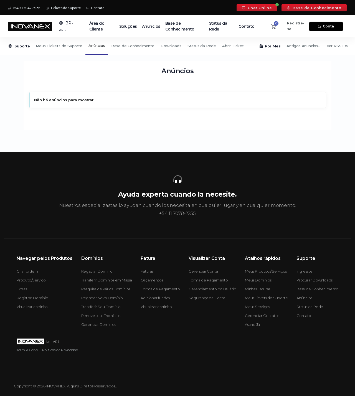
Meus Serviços (257, 306)
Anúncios (151, 26)
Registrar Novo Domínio (102, 298)
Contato (95, 8)
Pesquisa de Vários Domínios (105, 289)
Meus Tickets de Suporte (59, 46)
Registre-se (295, 26)
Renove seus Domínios (100, 315)
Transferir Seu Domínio (101, 306)
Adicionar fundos (155, 298)
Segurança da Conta (207, 298)
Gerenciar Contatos (262, 315)
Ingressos (304, 271)
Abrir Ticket (233, 46)
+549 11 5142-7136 (24, 8)
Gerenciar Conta (203, 271)
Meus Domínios (258, 280)
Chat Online (257, 8)
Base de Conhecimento (314, 8)
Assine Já (252, 324)
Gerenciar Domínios (98, 324)
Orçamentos (152, 280)
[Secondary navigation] (177, 46)
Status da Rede (218, 26)
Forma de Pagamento (160, 289)
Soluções (128, 26)
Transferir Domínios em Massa (106, 280)
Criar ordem (27, 271)
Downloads (171, 46)
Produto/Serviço (31, 280)
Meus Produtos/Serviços (266, 271)
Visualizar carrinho (32, 306)
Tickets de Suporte (63, 8)
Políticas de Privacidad (60, 350)
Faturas (147, 271)
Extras (22, 289)
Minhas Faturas (257, 289)
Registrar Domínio (32, 298)
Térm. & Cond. (27, 350)
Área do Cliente (97, 26)
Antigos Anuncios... (303, 46)
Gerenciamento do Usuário (212, 289)
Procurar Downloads (314, 280)
